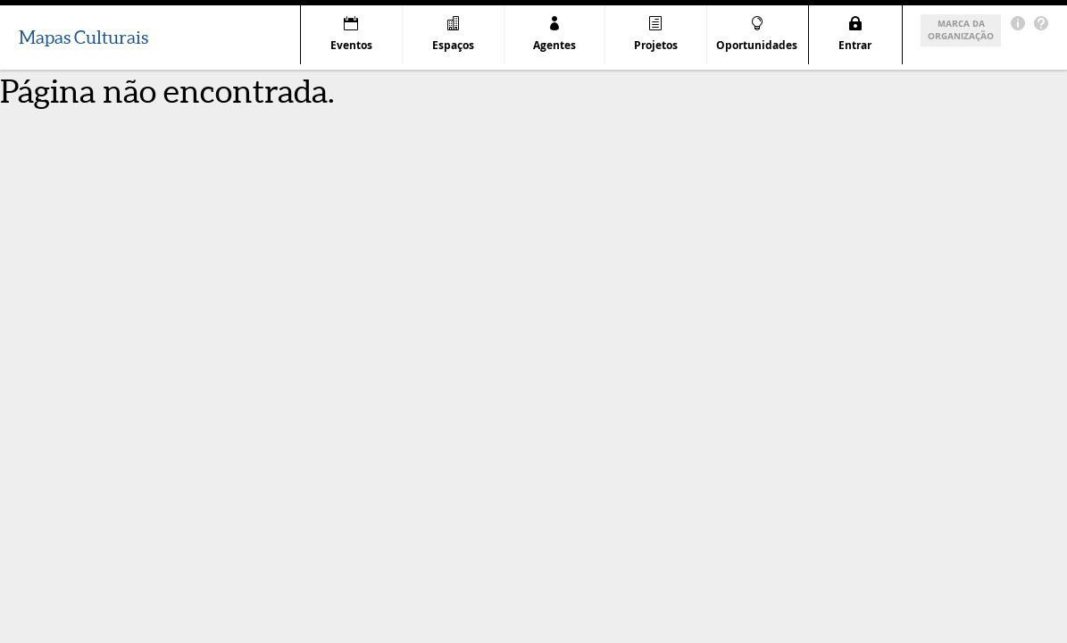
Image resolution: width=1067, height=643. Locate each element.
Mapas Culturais (83, 37)
